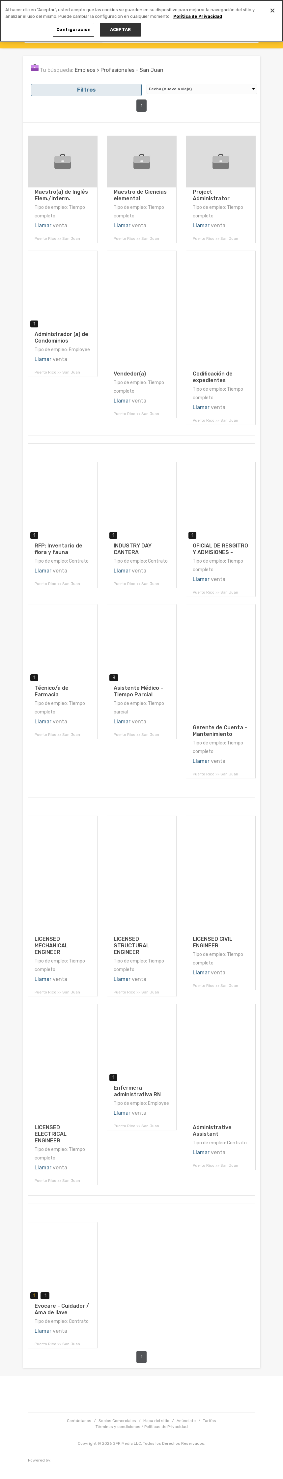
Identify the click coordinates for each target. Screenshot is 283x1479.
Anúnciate (186, 1420)
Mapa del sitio (156, 1420)
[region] (141, 21)
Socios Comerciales (117, 1420)
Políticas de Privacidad (166, 1426)
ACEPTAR (120, 29)
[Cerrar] (272, 10)
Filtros (86, 90)
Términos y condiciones (118, 1426)
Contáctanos (79, 1420)
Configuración (73, 29)
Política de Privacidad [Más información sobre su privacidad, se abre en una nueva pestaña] (197, 16)
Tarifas (209, 1420)
